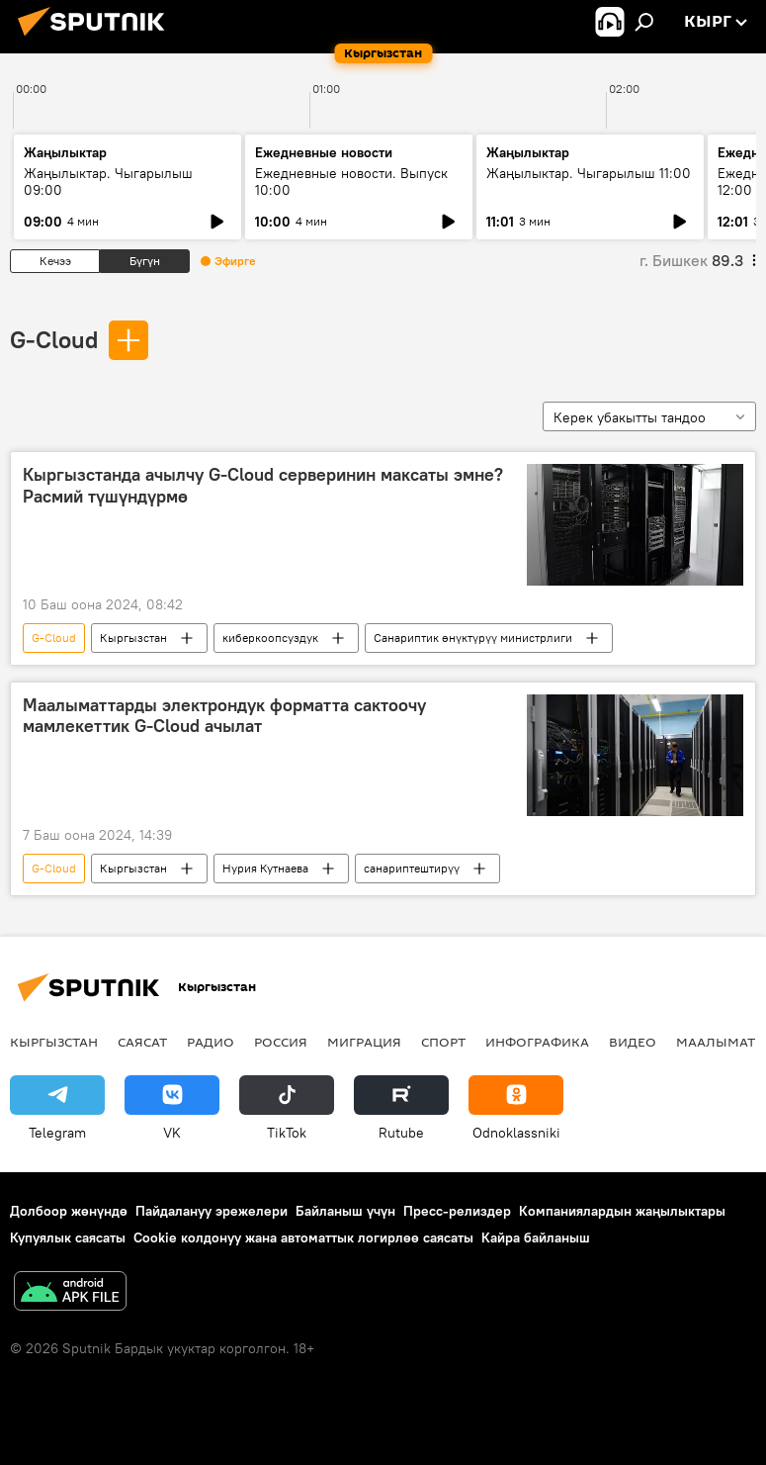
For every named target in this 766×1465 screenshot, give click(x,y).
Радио (210, 1042)
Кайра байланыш (535, 1237)
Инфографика (537, 1042)
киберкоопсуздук (270, 637)
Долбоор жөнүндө (69, 1211)
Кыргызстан (133, 637)
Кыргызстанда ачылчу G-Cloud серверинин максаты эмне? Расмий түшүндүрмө (263, 485)
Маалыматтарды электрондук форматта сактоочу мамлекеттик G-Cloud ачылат (224, 716)
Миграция (364, 1042)
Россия (280, 1042)
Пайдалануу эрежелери (211, 1211)
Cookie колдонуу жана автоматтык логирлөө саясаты (303, 1237)
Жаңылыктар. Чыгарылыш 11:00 (588, 173)
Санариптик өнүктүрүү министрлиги (473, 637)
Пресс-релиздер (457, 1211)
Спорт (443, 1042)
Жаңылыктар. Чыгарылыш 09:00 (108, 181)
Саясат (142, 1042)
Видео (632, 1042)
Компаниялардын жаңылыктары (622, 1211)
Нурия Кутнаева (265, 868)
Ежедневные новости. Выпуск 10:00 (351, 181)
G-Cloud (54, 339)
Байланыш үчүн (345, 1211)
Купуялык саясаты (68, 1237)
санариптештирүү (412, 868)
